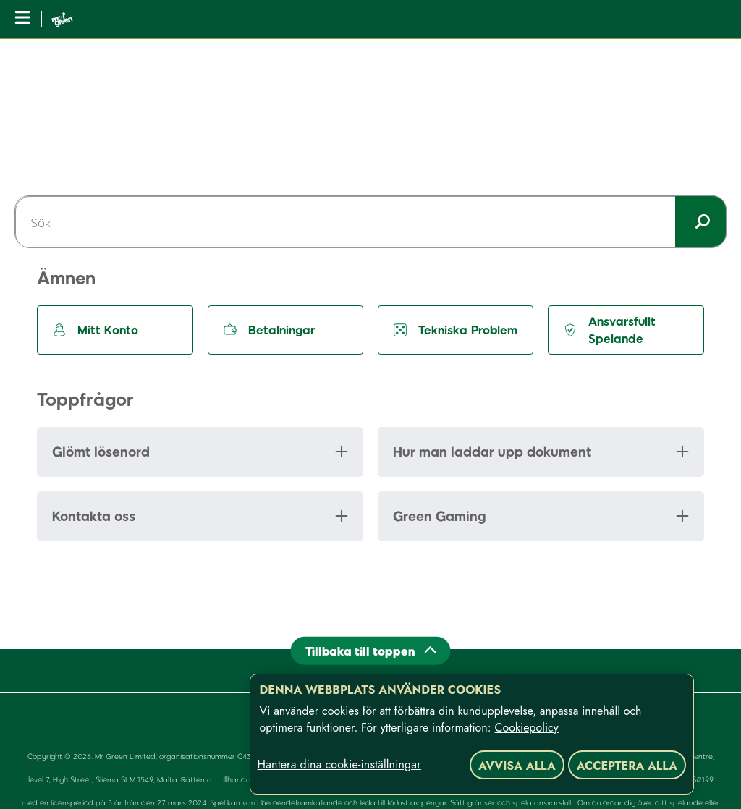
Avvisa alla (517, 766)
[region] (472, 734)
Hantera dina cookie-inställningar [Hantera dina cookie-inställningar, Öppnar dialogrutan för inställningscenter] (339, 765)
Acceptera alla (627, 766)
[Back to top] (371, 650)
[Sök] (370, 222)
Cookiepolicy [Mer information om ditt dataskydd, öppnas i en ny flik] (527, 727)
